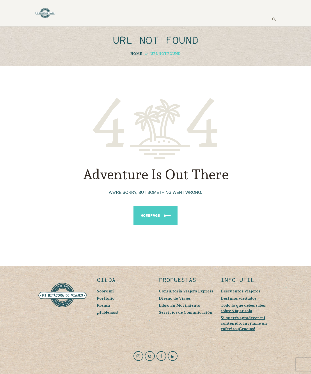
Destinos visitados (238, 298)
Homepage (150, 215)
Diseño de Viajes (175, 298)
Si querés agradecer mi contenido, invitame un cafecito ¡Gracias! (244, 323)
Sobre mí (105, 291)
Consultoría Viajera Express (186, 291)
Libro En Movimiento (179, 305)
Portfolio (106, 298)
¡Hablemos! (107, 312)
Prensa (103, 305)
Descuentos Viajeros (240, 291)
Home (136, 54)
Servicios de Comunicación (185, 312)
